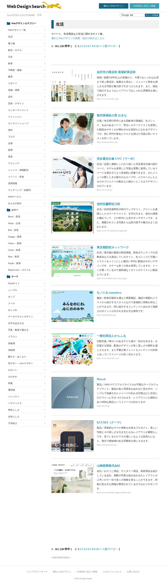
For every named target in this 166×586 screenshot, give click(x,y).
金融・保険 (13, 90)
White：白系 (14, 223)
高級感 (11, 343)
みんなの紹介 (15, 203)
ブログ (11, 137)
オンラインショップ (18, 123)
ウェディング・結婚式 (19, 190)
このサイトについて (112, 572)
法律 (10, 143)
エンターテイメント (18, 110)
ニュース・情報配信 (18, 170)
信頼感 (11, 350)
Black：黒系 (14, 216)
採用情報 (12, 183)
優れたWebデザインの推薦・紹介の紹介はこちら (77, 38)
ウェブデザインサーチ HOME (21, 15)
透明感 (11, 390)
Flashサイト (14, 283)
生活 (10, 37)
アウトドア (13, 163)
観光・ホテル (15, 50)
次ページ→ (111, 46)
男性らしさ (13, 410)
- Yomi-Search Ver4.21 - (60, 557)
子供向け (12, 423)
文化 (10, 57)
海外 (10, 130)
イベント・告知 (16, 177)
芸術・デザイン (16, 103)
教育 (10, 77)
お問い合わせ (133, 572)
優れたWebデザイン (114, 6)
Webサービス (14, 196)
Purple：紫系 (14, 263)
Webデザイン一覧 (17, 30)
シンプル (12, 290)
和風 (10, 383)
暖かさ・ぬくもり (17, 356)
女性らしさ (13, 416)
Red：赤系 (13, 230)
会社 (10, 96)
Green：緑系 (14, 250)
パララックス (15, 403)
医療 (10, 150)
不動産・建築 (15, 70)
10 (97, 46)
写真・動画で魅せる (18, 330)
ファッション (15, 117)
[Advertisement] (89, 57)
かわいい (12, 370)
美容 (10, 156)
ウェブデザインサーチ (37, 572)
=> (100, 46)
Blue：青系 (13, 256)
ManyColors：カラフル (19, 270)
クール (11, 303)
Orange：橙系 (15, 237)
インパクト (13, 396)
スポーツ (12, 83)
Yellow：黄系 (14, 243)
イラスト (12, 336)
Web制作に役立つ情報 (144, 6)
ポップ (11, 297)
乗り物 (11, 43)
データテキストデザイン (20, 316)
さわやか (12, 376)
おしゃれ (12, 310)
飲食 (10, 63)
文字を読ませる (16, 323)
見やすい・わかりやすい (20, 363)
